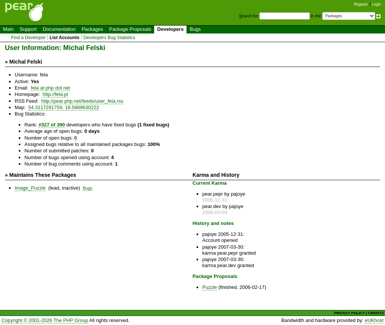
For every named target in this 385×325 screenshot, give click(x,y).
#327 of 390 (52, 125)
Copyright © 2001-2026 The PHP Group (45, 320)
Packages (92, 29)
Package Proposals (130, 29)
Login (376, 4)
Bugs (195, 29)
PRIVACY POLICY (349, 313)
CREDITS (376, 313)
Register (361, 4)
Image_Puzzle (30, 188)
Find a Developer (28, 37)
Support (28, 29)
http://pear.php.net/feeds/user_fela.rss (82, 101)
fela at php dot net (50, 88)
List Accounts (64, 37)
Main (8, 29)
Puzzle (209, 287)
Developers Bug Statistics (109, 37)
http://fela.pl (55, 94)
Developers (170, 29)
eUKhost (374, 320)
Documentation (59, 29)
